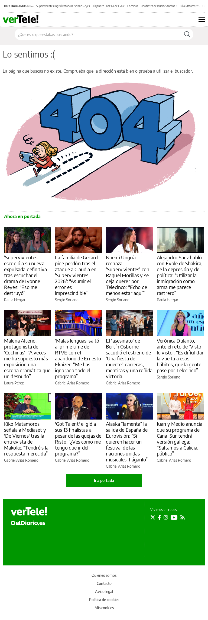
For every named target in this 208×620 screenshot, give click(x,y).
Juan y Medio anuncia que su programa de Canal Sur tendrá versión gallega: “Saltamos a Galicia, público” (179, 439)
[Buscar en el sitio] (98, 34)
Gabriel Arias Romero (72, 383)
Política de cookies (104, 599)
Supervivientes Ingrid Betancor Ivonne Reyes (63, 6)
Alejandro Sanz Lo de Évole (109, 6)
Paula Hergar (14, 299)
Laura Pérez (14, 383)
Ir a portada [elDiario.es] (104, 480)
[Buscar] (187, 34)
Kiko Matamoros (190, 6)
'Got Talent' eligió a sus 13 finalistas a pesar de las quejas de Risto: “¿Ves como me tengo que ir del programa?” (78, 439)
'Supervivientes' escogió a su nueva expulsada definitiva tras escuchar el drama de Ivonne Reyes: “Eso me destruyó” (25, 275)
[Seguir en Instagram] (166, 517)
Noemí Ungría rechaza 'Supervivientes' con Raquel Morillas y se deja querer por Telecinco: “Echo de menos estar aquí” (127, 275)
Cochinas (132, 6)
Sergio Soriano (67, 299)
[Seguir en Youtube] (174, 517)
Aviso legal (104, 591)
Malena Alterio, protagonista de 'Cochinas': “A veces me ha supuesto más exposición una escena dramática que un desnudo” (27, 358)
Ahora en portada (22, 216)
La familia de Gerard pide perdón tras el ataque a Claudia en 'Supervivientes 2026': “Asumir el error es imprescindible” (76, 275)
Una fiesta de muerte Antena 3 (159, 6)
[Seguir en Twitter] (152, 517)
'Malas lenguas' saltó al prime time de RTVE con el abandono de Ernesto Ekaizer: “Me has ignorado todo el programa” (78, 358)
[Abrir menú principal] (202, 19)
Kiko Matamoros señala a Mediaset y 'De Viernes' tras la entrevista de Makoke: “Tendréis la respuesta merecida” (26, 439)
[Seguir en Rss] (182, 517)
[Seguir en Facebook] (159, 517)
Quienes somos (104, 575)
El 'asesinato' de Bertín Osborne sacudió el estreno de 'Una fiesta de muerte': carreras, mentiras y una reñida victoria (129, 358)
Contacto (104, 583)
